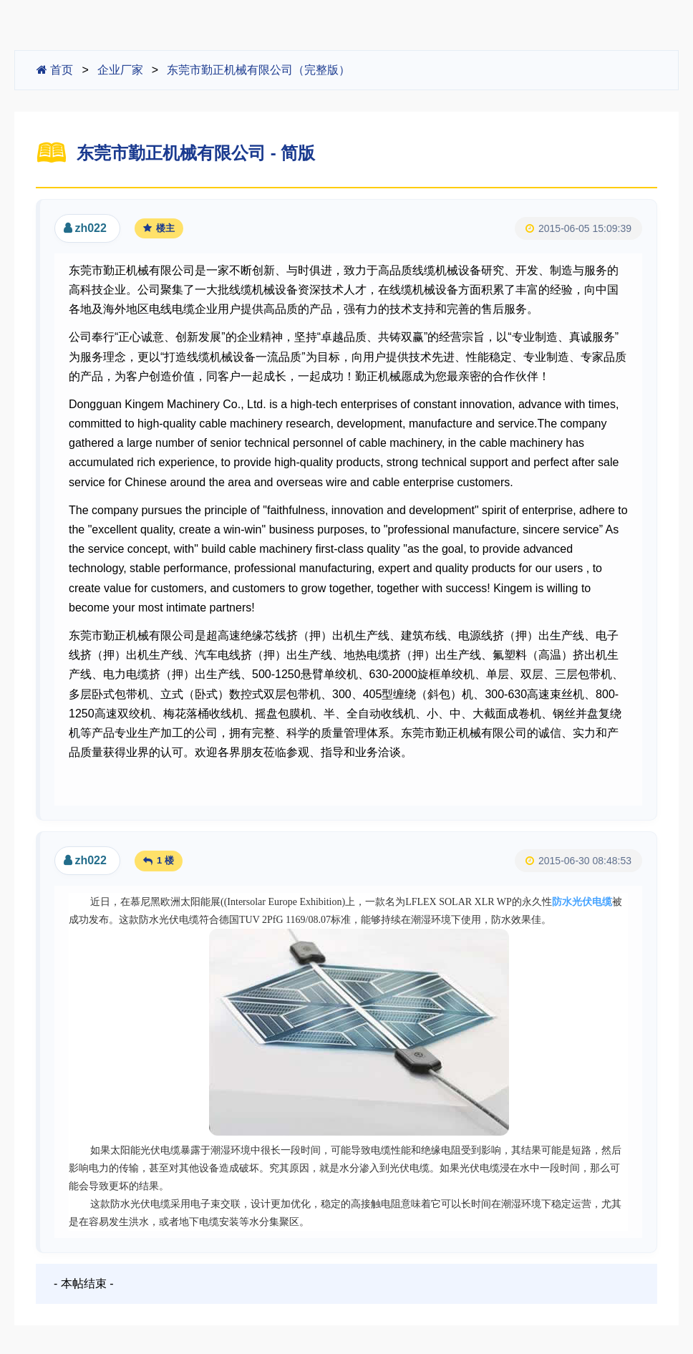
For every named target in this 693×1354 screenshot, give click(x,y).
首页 (55, 70)
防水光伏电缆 (582, 901)
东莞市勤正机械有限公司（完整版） (258, 70)
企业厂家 (120, 70)
